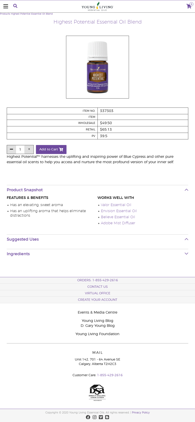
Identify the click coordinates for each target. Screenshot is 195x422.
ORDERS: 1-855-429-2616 (97, 280)
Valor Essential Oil (116, 205)
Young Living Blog (97, 321)
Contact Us (97, 286)
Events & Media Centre (97, 312)
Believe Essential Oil (118, 217)
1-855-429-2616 (110, 375)
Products (5, 14)
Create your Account (97, 299)
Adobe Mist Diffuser (118, 223)
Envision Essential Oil (119, 211)
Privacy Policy (141, 412)
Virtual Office (97, 293)
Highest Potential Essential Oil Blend (32, 14)
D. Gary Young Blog (98, 325)
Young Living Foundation (97, 334)
